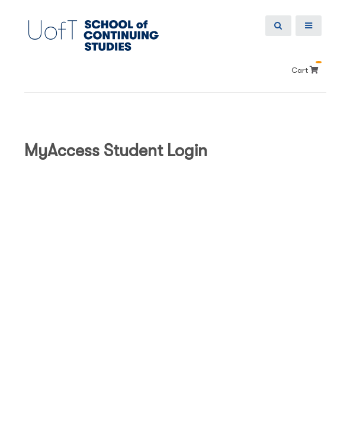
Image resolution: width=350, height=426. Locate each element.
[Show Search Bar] (278, 25)
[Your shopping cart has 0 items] (316, 70)
